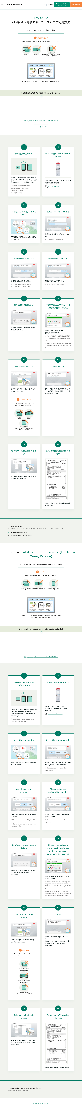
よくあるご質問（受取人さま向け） (17, 535)
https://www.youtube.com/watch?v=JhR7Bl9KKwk (41, 121)
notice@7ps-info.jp (17, 193)
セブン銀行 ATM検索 (54, 186)
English (41, 126)
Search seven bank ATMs (56, 714)
